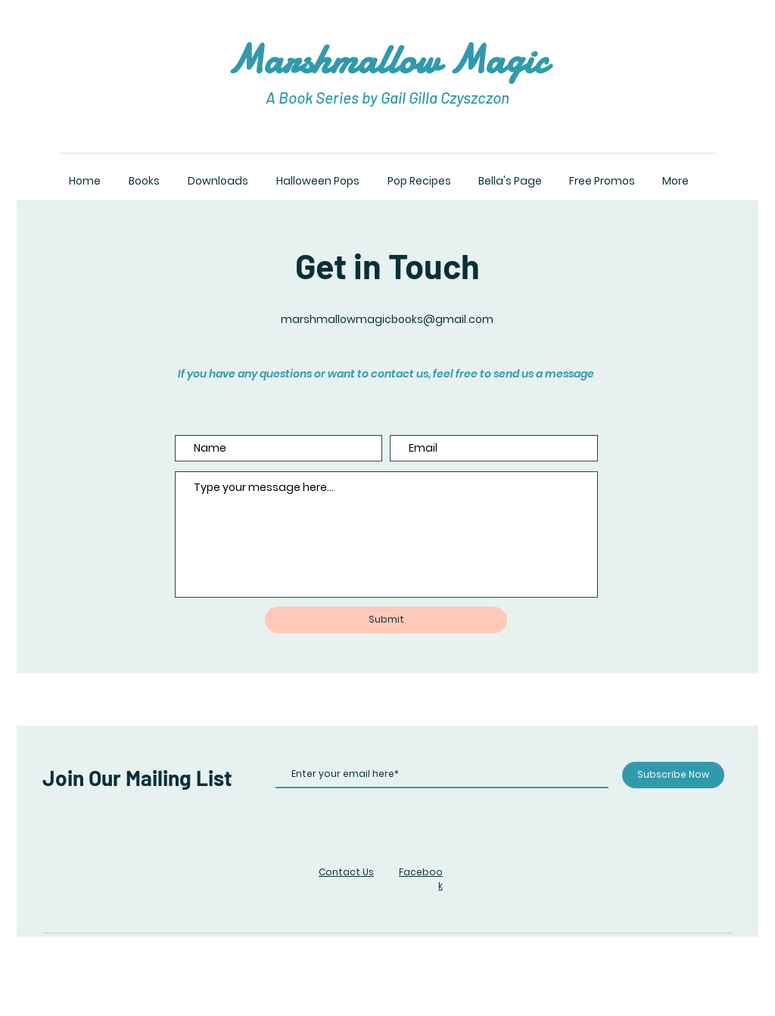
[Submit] (386, 620)
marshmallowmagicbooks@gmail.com (387, 319)
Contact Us (346, 871)
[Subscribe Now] (673, 775)
